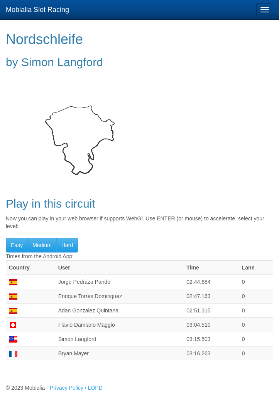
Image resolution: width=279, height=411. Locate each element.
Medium (42, 245)
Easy (17, 245)
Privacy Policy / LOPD (76, 388)
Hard (67, 245)
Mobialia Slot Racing (37, 10)
